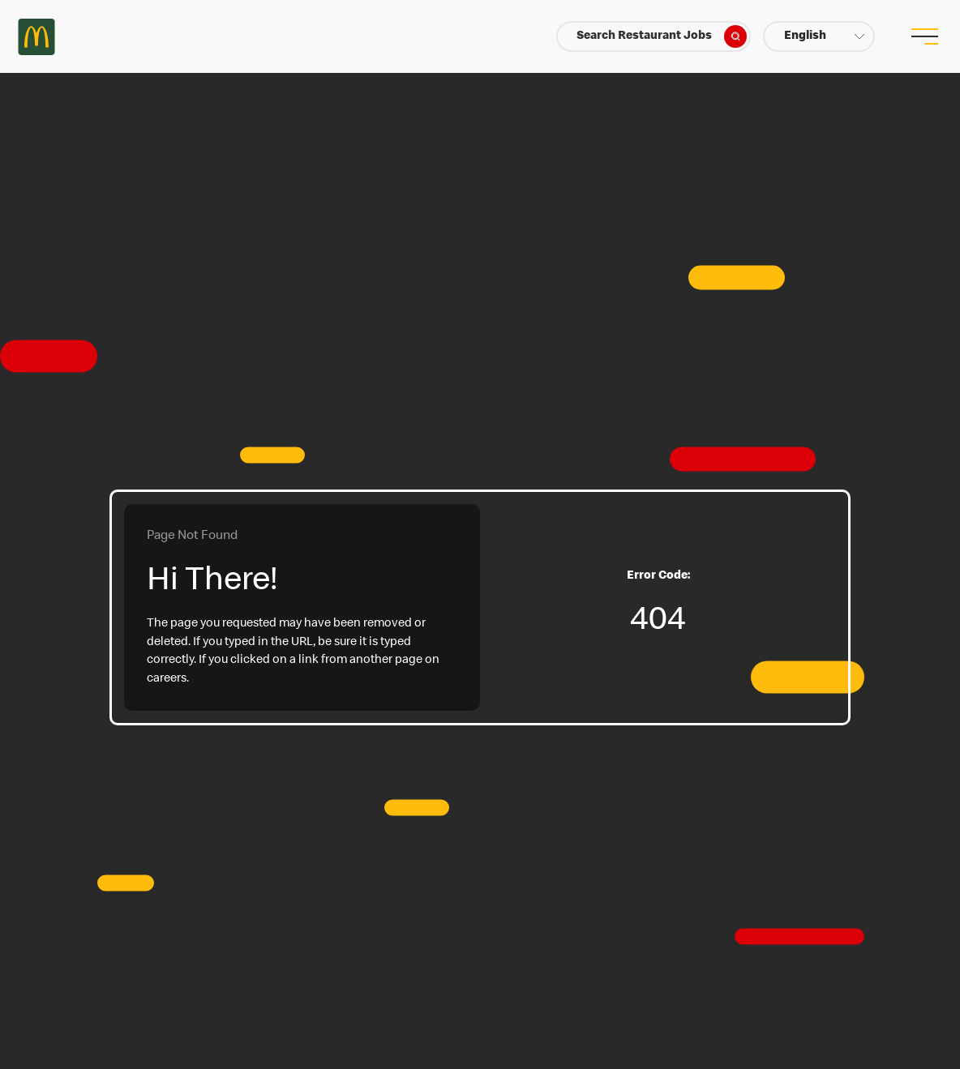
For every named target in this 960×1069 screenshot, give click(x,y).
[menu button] (923, 36)
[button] (819, 36)
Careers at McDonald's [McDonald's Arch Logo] (36, 37)
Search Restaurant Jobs (661, 36)
